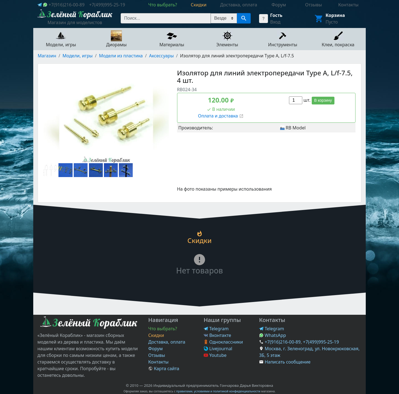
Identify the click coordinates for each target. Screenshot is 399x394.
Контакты (158, 362)
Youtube (215, 355)
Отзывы (156, 355)
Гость (276, 15)
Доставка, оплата (166, 342)
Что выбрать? (162, 329)
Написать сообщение (287, 362)
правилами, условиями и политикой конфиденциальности (218, 391)
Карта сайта (163, 368)
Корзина (335, 15)
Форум (155, 349)
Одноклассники (223, 342)
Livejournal (218, 349)
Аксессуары (161, 56)
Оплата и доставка (221, 116)
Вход (275, 22)
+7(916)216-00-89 (66, 5)
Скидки (156, 335)
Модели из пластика (121, 56)
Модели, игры (78, 56)
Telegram (216, 329)
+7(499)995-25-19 (107, 5)
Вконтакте (217, 335)
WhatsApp (272, 335)
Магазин (47, 56)
